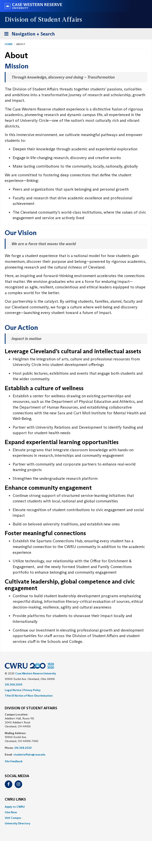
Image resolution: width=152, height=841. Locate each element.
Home (9, 44)
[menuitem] (76, 806)
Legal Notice (13, 690)
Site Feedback (14, 761)
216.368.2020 (23, 748)
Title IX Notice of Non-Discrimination (29, 695)
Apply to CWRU (15, 806)
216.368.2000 (13, 684)
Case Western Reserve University (35, 673)
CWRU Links (15, 800)
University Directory (17, 823)
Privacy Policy (32, 690)
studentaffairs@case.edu (29, 754)
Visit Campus (13, 818)
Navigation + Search (28, 34)
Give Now (11, 812)
